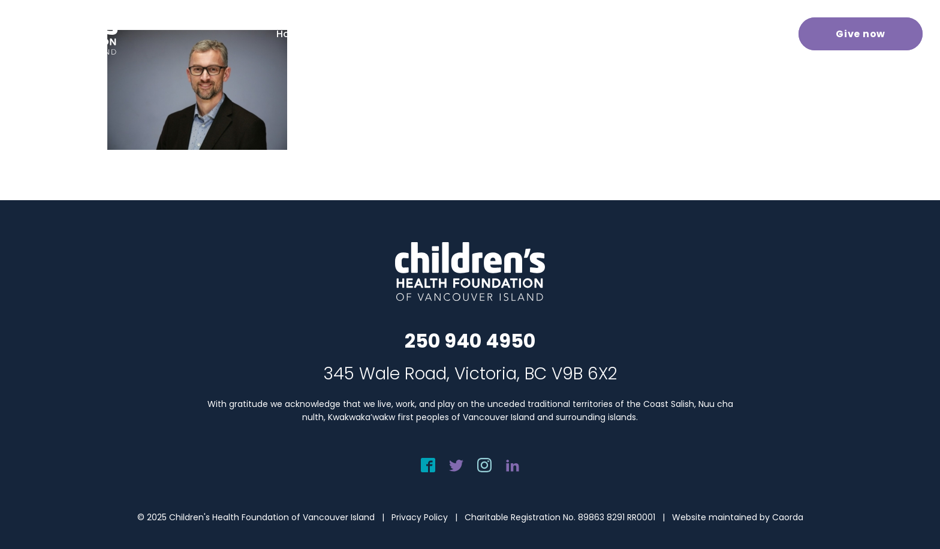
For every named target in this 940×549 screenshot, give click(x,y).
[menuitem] (307, 33)
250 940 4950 (470, 340)
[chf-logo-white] (64, 33)
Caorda (787, 517)
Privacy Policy (419, 517)
